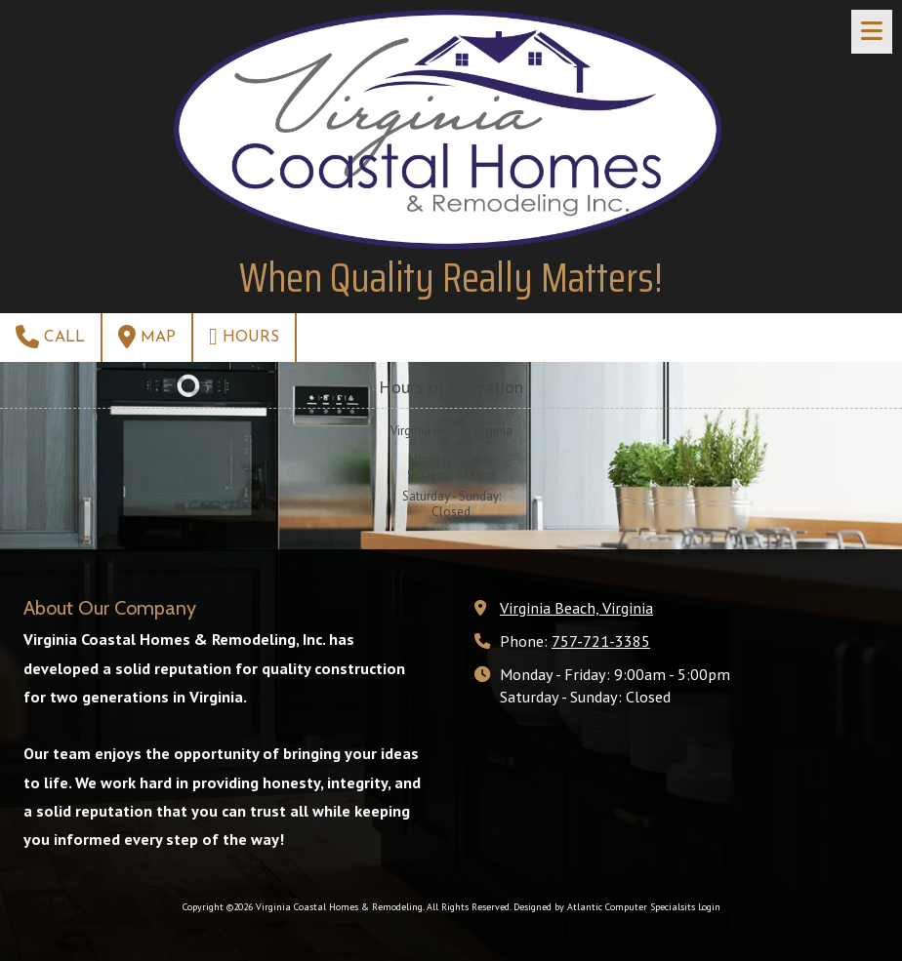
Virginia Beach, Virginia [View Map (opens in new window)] (576, 607)
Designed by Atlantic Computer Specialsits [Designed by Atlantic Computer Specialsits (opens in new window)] (604, 907)
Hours (244, 336)
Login (709, 907)
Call (50, 336)
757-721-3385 (601, 640)
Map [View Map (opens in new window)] (147, 336)
